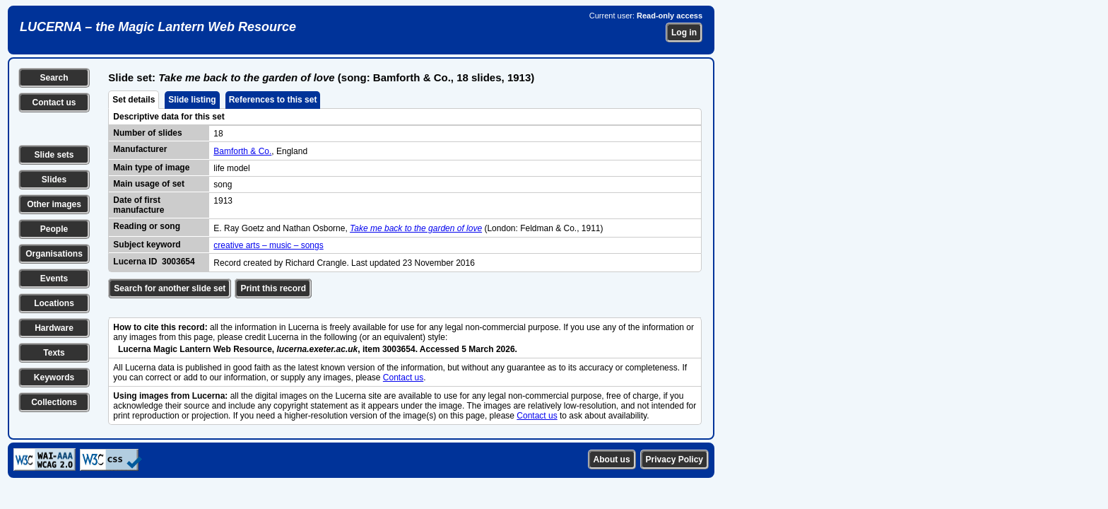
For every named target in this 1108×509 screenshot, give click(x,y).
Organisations (54, 254)
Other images (54, 204)
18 (218, 134)
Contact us (54, 102)
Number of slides (147, 133)
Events (54, 278)
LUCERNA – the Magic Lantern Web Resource (158, 27)
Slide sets (53, 155)
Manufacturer (140, 149)
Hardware (54, 328)
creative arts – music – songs (268, 245)
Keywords (54, 377)
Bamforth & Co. (242, 151)
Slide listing (192, 100)
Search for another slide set (169, 288)
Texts (53, 353)
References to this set (273, 100)
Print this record (273, 288)
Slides (54, 180)
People (54, 229)
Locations (54, 303)
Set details (133, 100)
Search (54, 78)
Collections (54, 402)
